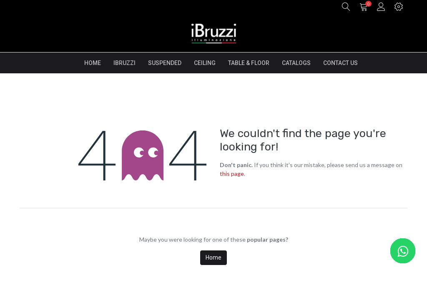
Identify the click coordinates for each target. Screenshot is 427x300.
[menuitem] (92, 62)
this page (232, 173)
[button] (346, 7)
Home (213, 257)
